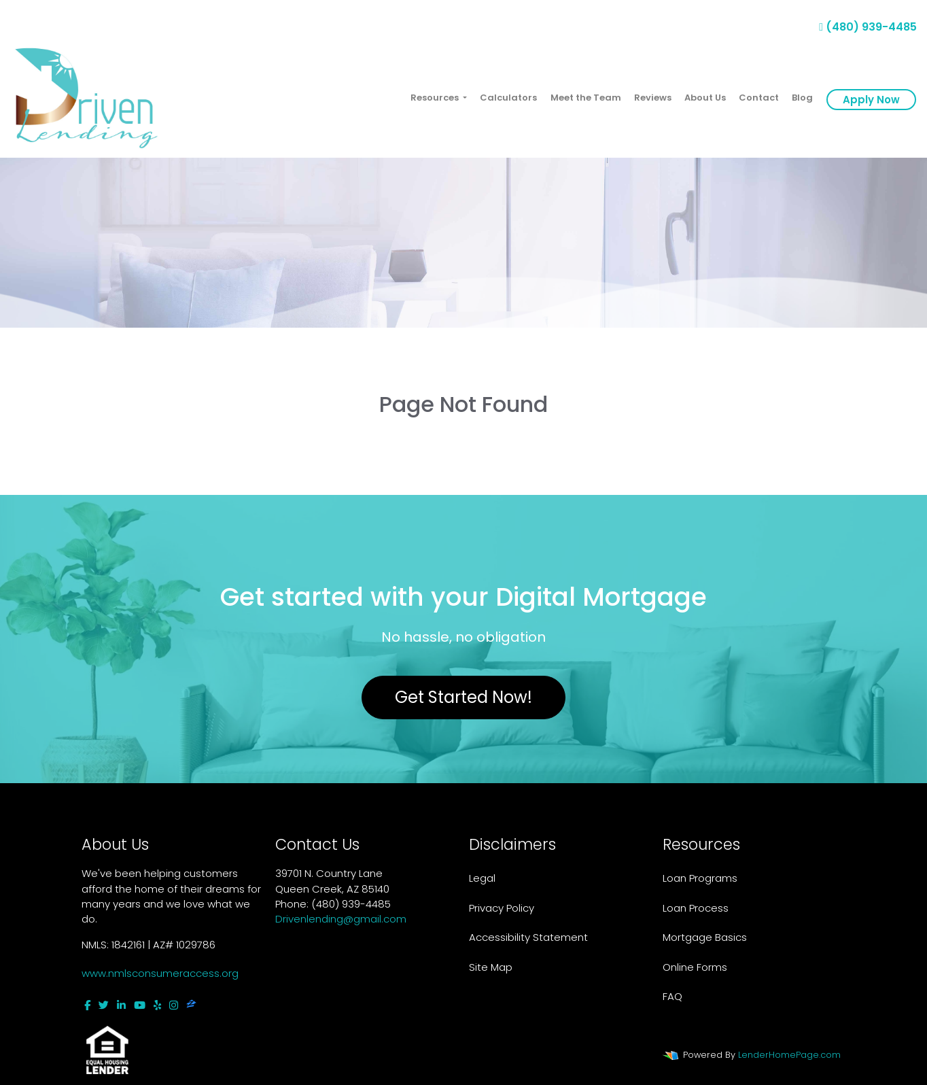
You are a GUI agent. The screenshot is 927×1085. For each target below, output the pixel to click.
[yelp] (157, 1005)
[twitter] (104, 1005)
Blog (802, 97)
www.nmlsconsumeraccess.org (160, 973)
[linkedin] (121, 1005)
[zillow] (191, 1005)
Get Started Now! (463, 697)
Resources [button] (435, 97)
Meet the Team (585, 97)
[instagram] (173, 1005)
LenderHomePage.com (789, 1055)
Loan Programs (700, 878)
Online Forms (695, 967)
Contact (759, 97)
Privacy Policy (501, 908)
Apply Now (871, 99)
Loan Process (696, 908)
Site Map (490, 967)
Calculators (508, 97)
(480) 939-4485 (868, 27)
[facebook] (87, 1005)
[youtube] (139, 1005)
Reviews (652, 97)
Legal (482, 878)
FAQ (672, 996)
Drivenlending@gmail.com (340, 919)
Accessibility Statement (528, 937)
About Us (705, 97)
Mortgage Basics (705, 937)
